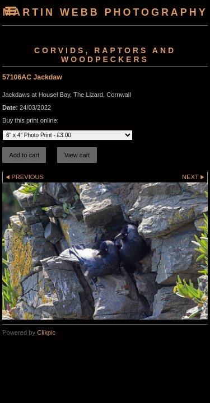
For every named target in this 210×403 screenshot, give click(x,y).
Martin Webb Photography (104, 12)
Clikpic (46, 332)
